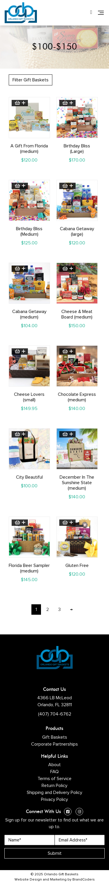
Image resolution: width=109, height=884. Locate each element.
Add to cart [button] (20, 103)
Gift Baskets (54, 737)
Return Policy (54, 785)
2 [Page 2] (47, 609)
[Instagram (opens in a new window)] (79, 812)
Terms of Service (54, 778)
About (54, 764)
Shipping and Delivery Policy (54, 792)
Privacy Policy (54, 799)
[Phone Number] (91, 12)
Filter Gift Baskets (30, 80)
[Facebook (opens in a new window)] (68, 812)
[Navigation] (101, 12)
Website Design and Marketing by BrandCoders (55, 879)
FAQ (54, 771)
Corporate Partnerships (54, 744)
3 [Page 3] (59, 609)
